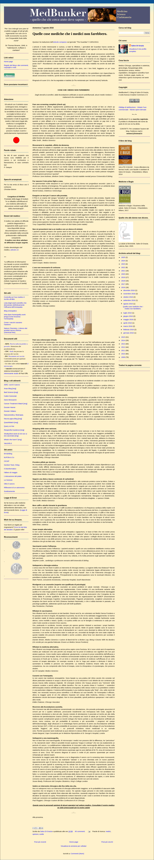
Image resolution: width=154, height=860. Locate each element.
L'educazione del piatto (12, 476)
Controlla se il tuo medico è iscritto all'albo (14, 298)
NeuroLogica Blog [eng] (13, 419)
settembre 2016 (129, 300)
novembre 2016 (129, 294)
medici (108, 831)
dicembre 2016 (129, 290)
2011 (123, 350)
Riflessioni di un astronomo (14, 487)
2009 (123, 357)
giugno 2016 (128, 316)
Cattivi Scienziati (10, 396)
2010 (123, 354)
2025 (123, 257)
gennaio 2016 (128, 333)
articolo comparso (60, 42)
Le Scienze (8, 480)
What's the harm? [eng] (13, 440)
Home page (73, 842)
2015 (123, 337)
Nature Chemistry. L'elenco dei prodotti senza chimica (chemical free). (15, 330)
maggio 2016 (128, 319)
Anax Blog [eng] (10, 388)
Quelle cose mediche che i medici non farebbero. (70, 34)
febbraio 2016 (128, 329)
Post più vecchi (107, 842)
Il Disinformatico (10, 469)
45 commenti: (80, 831)
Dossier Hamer (9, 407)
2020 (123, 274)
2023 (123, 264)
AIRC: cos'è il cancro (12, 385)
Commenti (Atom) (77, 854)
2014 (123, 340)
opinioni (35, 834)
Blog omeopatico (10, 311)
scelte (41, 834)
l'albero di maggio (10, 472)
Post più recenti (40, 842)
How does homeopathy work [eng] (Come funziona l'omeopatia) (15, 317)
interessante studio (11, 373)
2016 (123, 287)
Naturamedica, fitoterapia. (14, 415)
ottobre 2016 (128, 297)
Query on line (9, 426)
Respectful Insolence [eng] (14, 430)
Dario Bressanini (10, 400)
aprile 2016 (127, 323)
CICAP (6, 461)
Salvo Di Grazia (137, 46)
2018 (123, 281)
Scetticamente (9, 491)
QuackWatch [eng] (11, 422)
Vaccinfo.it (8, 443)
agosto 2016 (128, 304)
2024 (123, 261)
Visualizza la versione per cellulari (73, 846)
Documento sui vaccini (16, 356)
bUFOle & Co (9, 457)
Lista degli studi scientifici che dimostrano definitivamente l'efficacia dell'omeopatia (15, 305)
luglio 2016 (127, 313)
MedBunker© (124, 92)
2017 (123, 284)
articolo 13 (14, 250)
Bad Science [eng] (11, 392)
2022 (123, 267)
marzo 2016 (128, 326)
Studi (11, 351)
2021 (123, 271)
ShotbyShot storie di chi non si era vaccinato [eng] (15, 435)
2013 (123, 344)
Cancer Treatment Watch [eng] (15, 404)
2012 (123, 347)
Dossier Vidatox (10, 411)
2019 (123, 277)
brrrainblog (8, 454)
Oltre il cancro (9, 484)
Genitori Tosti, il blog (11, 465)
